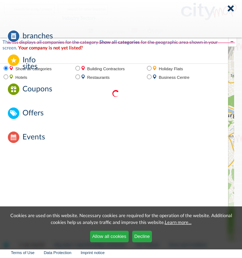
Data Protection (57, 252)
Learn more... (178, 222)
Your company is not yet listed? (50, 48)
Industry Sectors (97, 18)
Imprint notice (93, 252)
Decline (142, 236)
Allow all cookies (109, 236)
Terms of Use (23, 252)
